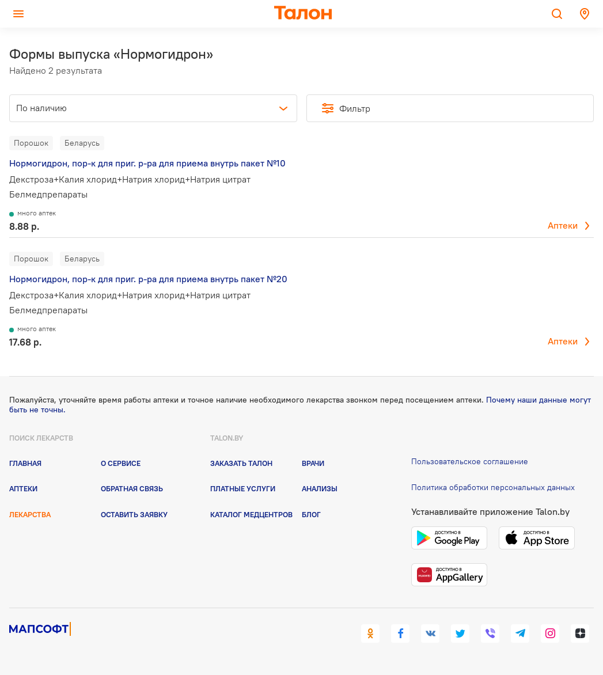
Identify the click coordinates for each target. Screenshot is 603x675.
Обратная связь (132, 488)
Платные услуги (242, 488)
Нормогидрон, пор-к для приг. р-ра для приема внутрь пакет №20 (148, 279)
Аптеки (563, 225)
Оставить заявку (134, 514)
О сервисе (121, 463)
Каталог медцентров (251, 514)
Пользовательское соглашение (469, 461)
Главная (25, 463)
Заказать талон (241, 463)
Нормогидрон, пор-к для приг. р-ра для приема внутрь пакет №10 (147, 163)
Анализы (319, 488)
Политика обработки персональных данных (493, 487)
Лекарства (30, 514)
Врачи (313, 463)
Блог (311, 514)
